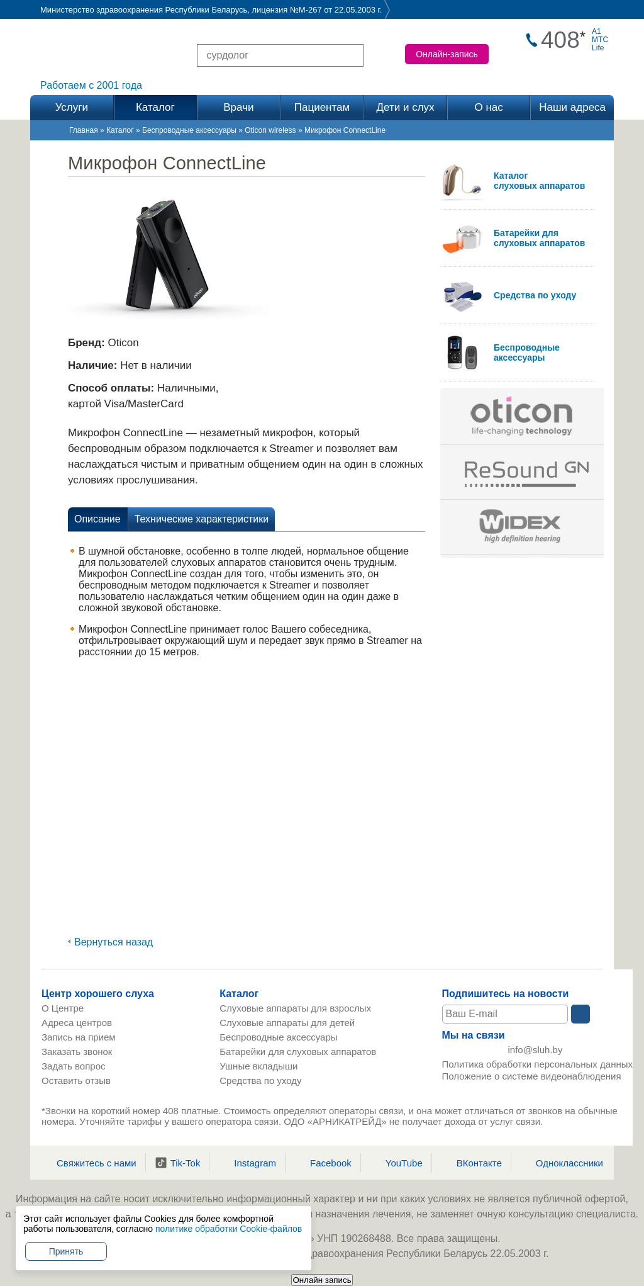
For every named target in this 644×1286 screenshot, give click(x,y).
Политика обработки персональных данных (537, 1068)
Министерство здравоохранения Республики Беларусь (143, 9)
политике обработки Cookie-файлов (228, 1229)
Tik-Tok (178, 1162)
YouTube (396, 1162)
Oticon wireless (270, 130)
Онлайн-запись (447, 54)
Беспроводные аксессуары (189, 130)
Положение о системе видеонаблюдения (531, 1080)
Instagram (247, 1162)
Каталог (120, 130)
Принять (66, 1251)
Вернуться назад (113, 942)
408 (560, 40)
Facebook (323, 1162)
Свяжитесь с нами (88, 1162)
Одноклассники (561, 1162)
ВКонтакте (471, 1162)
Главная (83, 130)
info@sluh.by (535, 1052)
